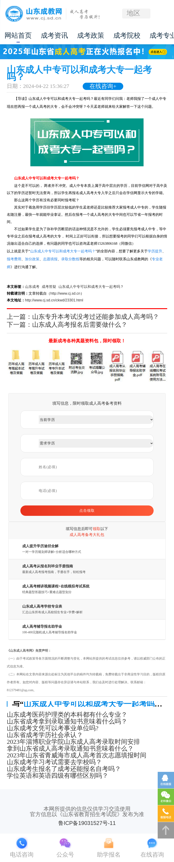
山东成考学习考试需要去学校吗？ (54, 762)
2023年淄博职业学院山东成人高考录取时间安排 (73, 741)
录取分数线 (70, 259)
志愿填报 (50, 259)
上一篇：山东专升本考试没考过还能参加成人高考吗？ (83, 316)
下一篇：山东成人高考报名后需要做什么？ (67, 324)
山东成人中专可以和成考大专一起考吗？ (62, 251)
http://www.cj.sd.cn (65, 293)
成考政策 (90, 35)
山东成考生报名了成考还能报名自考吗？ (64, 769)
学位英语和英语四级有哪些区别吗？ (57, 775)
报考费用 (14, 259)
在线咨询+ (102, 86)
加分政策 (32, 259)
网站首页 (18, 35)
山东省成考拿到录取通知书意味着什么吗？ (67, 721)
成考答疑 (49, 287)
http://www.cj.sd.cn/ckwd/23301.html (54, 300)
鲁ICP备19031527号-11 (87, 823)
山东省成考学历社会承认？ (45, 735)
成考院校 (126, 35)
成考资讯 (54, 35)
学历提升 (155, 251)
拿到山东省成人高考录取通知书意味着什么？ (70, 748)
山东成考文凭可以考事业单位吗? (52, 728)
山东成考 (32, 287)
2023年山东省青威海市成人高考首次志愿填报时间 (76, 755)
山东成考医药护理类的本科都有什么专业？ (67, 714)
